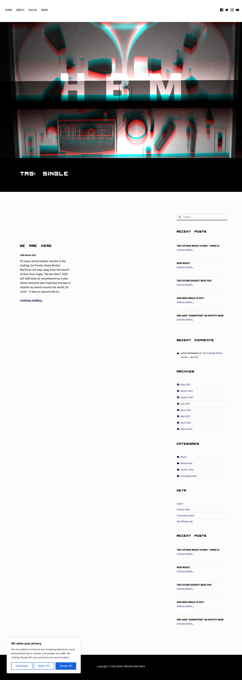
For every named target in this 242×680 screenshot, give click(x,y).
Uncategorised (188, 476)
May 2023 (185, 384)
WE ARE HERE (36, 246)
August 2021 (186, 397)
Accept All (66, 666)
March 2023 (186, 390)
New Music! (183, 263)
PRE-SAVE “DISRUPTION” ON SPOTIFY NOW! (200, 315)
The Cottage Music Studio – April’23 (198, 245)
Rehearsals (186, 463)
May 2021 (185, 416)
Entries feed (183, 509)
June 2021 (185, 409)
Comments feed (185, 515)
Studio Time (187, 469)
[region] (44, 655)
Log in (180, 503)
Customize (22, 666)
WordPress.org (184, 521)
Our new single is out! (190, 298)
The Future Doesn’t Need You (194, 280)
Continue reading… (31, 300)
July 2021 (185, 403)
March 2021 (186, 429)
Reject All (44, 666)
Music (183, 456)
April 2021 (185, 422)
